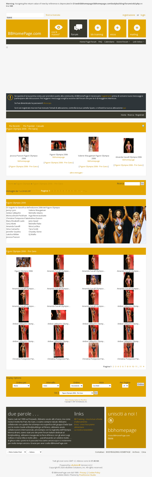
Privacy (83, 472)
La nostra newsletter (83, 429)
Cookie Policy (94, 472)
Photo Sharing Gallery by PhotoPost (76, 400)
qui (124, 108)
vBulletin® (75, 465)
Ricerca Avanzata (53, 15)
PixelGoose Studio (87, 475)
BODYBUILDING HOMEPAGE (118, 452)
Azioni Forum (122, 41)
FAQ (100, 41)
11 (79, 190)
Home (123, 115)
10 (75, 190)
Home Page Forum (88, 41)
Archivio (136, 452)
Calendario (109, 41)
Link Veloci (137, 41)
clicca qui (47, 103)
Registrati (140, 115)
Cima (143, 452)
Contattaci (99, 452)
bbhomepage (24, 161)
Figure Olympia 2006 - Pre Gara (24, 166)
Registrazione (129, 15)
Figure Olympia (23, 183)
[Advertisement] (76, 71)
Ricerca (131, 115)
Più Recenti (14, 126)
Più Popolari (29, 126)
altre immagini (76, 172)
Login (143, 15)
